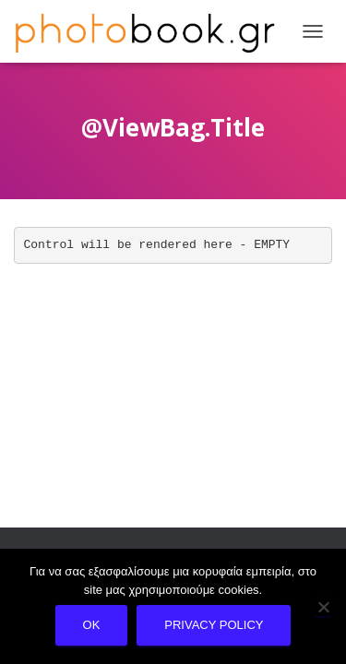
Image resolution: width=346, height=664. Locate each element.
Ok (92, 625)
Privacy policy (213, 625)
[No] (323, 607)
